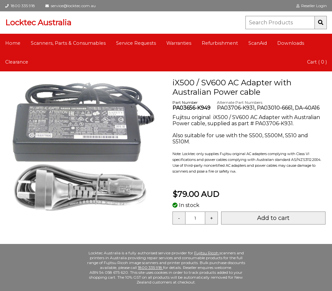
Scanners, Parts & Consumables (68, 43)
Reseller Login (311, 5)
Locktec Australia (38, 22)
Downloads (290, 43)
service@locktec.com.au (70, 5)
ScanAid (257, 43)
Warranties (178, 43)
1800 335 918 (20, 5)
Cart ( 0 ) (317, 62)
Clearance (16, 62)
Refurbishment (220, 43)
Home (12, 43)
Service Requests (136, 43)
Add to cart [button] (273, 218)
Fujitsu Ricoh (206, 252)
